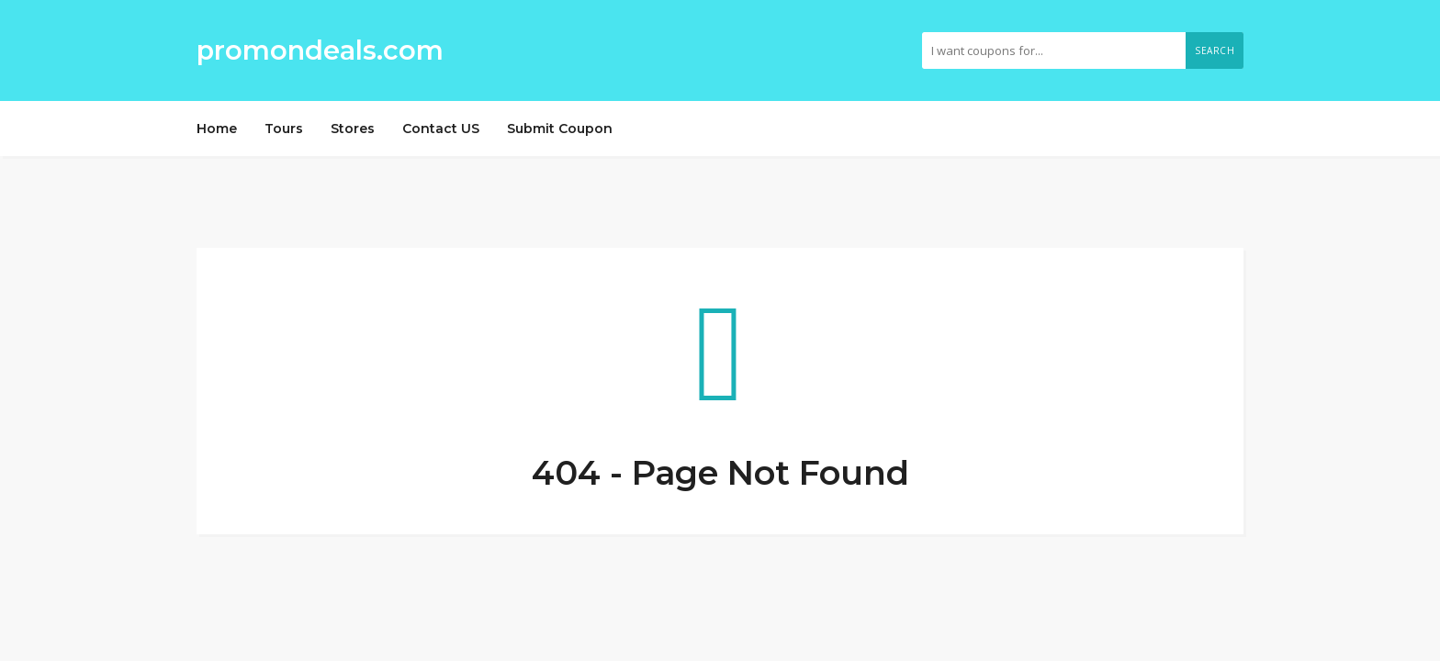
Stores (353, 128)
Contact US (440, 128)
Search (1214, 50)
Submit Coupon (560, 128)
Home (217, 128)
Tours (283, 128)
